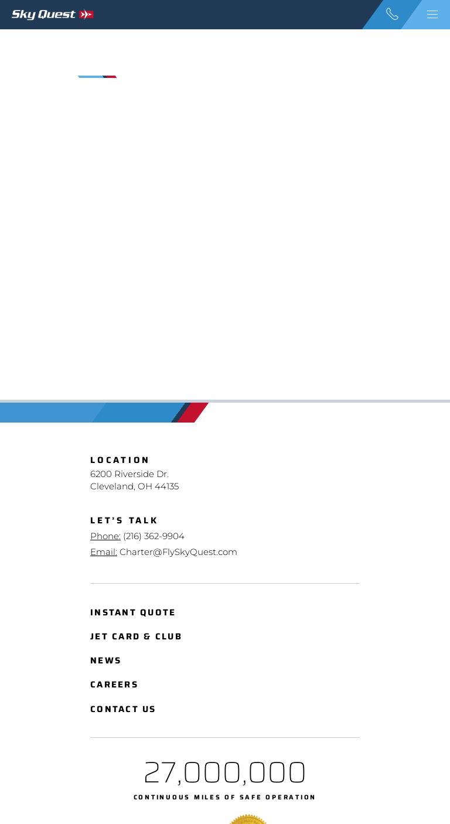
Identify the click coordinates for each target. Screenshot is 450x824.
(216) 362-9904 (154, 536)
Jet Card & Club (136, 636)
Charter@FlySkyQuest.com (178, 551)
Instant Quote (133, 612)
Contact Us (123, 709)
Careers (114, 684)
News (105, 660)
